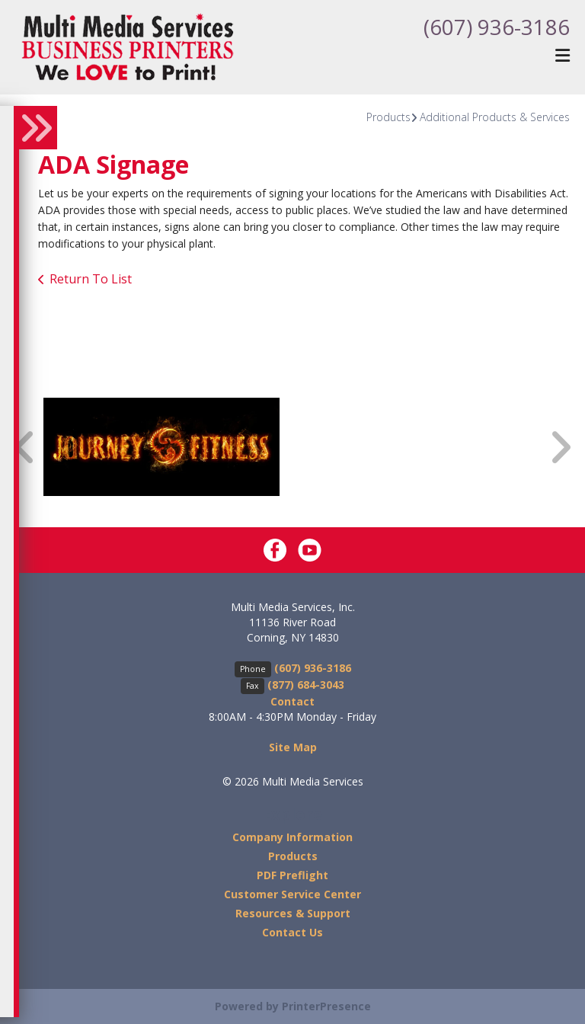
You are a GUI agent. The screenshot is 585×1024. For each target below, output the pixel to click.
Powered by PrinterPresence (293, 1006)
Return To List (91, 278)
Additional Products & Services (495, 117)
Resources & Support (292, 913)
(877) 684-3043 (305, 684)
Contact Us (292, 932)
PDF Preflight (292, 875)
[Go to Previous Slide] (25, 447)
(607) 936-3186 (497, 26)
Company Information (292, 837)
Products (388, 117)
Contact (292, 701)
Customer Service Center (292, 894)
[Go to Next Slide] (560, 447)
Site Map (293, 747)
